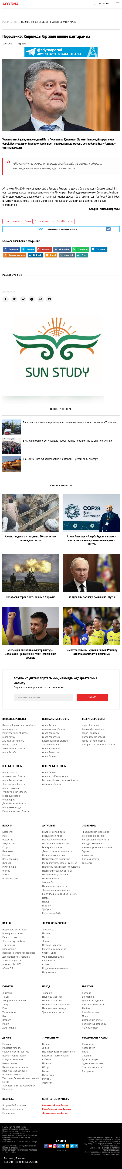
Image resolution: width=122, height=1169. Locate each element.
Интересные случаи (92, 1020)
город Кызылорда (11, 807)
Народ (45, 902)
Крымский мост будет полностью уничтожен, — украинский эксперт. (60, 459)
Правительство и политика (56, 859)
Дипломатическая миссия (56, 890)
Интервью (7, 851)
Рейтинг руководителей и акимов (59, 863)
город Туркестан (11, 796)
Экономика (89, 826)
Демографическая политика (57, 851)
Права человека (50, 879)
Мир (4, 836)
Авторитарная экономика (95, 840)
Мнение (6, 855)
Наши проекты (10, 859)
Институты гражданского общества (61, 867)
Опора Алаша (49, 972)
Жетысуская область (13, 784)
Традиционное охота (53, 1012)
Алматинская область (13, 776)
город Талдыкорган (12, 780)
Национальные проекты (54, 886)
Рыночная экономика (93, 836)
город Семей (49, 773)
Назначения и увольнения (55, 875)
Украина (17, 221)
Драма (45, 941)
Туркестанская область (14, 792)
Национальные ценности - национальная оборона (16, 1069)
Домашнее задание (92, 1001)
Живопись (7, 993)
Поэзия (46, 934)
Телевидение (9, 1012)
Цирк (5, 1016)
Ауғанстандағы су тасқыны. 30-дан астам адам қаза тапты (30, 538)
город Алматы (9, 773)
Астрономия (88, 1048)
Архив (5, 875)
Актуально (48, 826)
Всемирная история (12, 934)
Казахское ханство (12, 937)
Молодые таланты (11, 1048)
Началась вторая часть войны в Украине (30, 597)
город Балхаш (49, 756)
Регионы (46, 1079)
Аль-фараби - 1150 (11, 964)
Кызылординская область (15, 811)
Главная (6, 22)
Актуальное (8, 844)
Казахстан (7, 832)
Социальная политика (53, 855)
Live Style (87, 987)
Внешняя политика (52, 836)
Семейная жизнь (90, 1012)
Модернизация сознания (55, 968)
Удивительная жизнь (92, 1063)
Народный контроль (92, 844)
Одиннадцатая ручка (53, 957)
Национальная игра (52, 997)
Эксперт (6, 863)
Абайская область (51, 784)
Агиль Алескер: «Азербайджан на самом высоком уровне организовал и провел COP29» (91, 540)
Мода (85, 1016)
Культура (8, 987)
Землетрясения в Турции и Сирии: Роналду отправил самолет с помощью (91, 652)
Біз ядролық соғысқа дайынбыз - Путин (91, 597)
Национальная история (14, 930)
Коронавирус (9, 1113)
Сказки (46, 964)
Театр (5, 1005)
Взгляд (45, 1071)
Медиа (5, 1024)
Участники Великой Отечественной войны (20, 1080)
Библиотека (48, 961)
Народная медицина (13, 1109)
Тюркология (8, 945)
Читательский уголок (93, 1005)
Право (45, 898)
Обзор (45, 1067)
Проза (45, 937)
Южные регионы (12, 766)
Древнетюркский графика (16, 957)
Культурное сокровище (54, 949)
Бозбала (86, 993)
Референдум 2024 (51, 913)
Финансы (87, 863)
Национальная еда (52, 1001)
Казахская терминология (55, 1056)
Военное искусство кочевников (18, 953)
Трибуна (46, 910)
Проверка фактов (11, 1075)
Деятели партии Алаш (14, 941)
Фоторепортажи (90, 1028)
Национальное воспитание (56, 1005)
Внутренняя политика (53, 832)
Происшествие (10, 879)
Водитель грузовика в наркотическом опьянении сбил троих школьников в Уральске (69, 422)
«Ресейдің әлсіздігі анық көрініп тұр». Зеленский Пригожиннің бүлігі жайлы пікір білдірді (30, 654)
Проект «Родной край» (14, 1056)
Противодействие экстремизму (58, 1052)
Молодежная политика (54, 840)
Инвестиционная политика (56, 844)
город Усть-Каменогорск (55, 776)
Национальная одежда (54, 1008)
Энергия (86, 1056)
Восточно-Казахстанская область (60, 780)
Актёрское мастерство (14, 1001)
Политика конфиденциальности (26, 1160)
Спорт (5, 847)
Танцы (5, 997)
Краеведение (9, 949)
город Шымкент (10, 788)
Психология (88, 1044)
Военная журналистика (94, 1024)
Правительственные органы (57, 871)
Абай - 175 (7, 968)
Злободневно (50, 1038)
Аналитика (87, 855)
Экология (47, 1083)
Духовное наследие (54, 923)
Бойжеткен (88, 997)
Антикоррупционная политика (98, 847)
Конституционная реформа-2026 (59, 894)
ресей (7, 221)
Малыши (6, 1044)
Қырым (27, 221)
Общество (7, 840)
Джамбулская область (14, 804)
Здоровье (47, 1044)
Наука (85, 1052)
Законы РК (47, 882)
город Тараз (8, 800)
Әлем (16, 22)
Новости (7, 826)
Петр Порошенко (65, 221)
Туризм (86, 851)
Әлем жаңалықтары (44, 221)
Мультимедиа (9, 867)
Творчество (48, 930)
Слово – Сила (49, 953)
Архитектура (9, 1028)
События (46, 1060)
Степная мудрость (51, 945)
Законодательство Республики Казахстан (18, 1087)
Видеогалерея (9, 1063)
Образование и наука (95, 1038)
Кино (4, 1008)
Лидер (45, 1048)
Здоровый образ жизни (14, 1105)
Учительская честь (92, 1067)
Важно (6, 923)
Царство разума (90, 1060)
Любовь (86, 1008)
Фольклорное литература (15, 1052)
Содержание (88, 1071)
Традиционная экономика (95, 832)
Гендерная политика (53, 847)
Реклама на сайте (8, 1160)
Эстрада (6, 1020)
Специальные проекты (14, 1060)
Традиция (47, 993)
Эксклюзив (48, 1075)
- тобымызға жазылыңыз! (58, 229)
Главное (46, 906)
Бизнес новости (90, 859)
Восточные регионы (54, 766)
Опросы (6, 871)
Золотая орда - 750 (12, 961)
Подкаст (46, 1063)
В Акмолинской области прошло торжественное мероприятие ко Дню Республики (67, 441)
